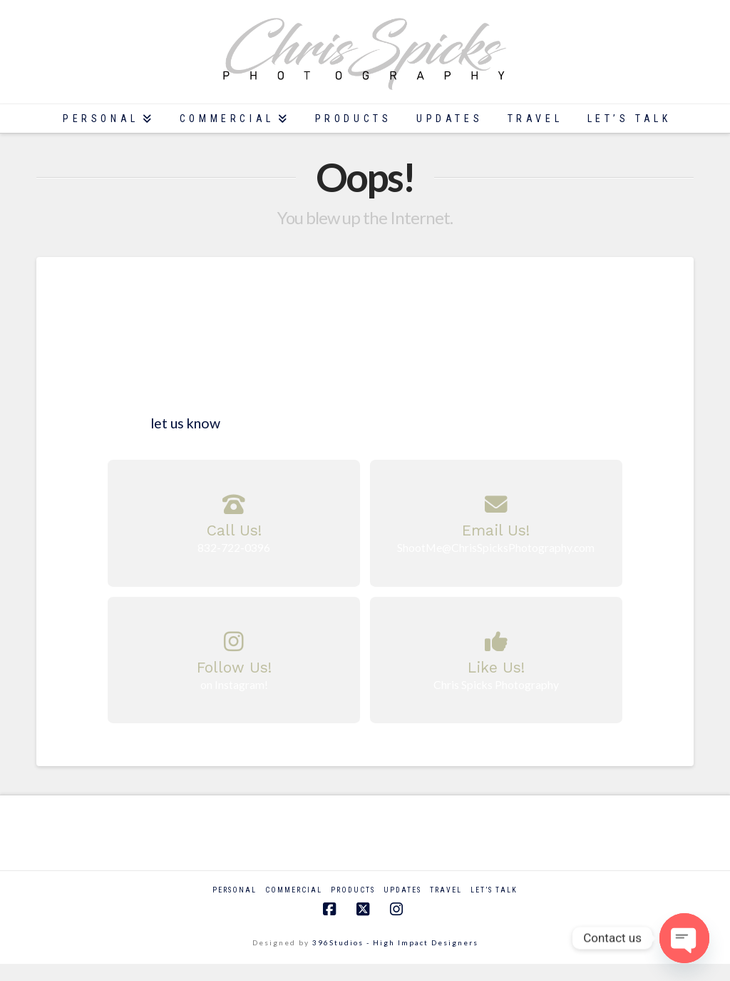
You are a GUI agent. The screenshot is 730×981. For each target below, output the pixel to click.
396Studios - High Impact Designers (395, 942)
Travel (446, 890)
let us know (184, 423)
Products (353, 890)
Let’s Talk (494, 890)
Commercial (293, 890)
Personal (234, 890)
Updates (402, 890)
